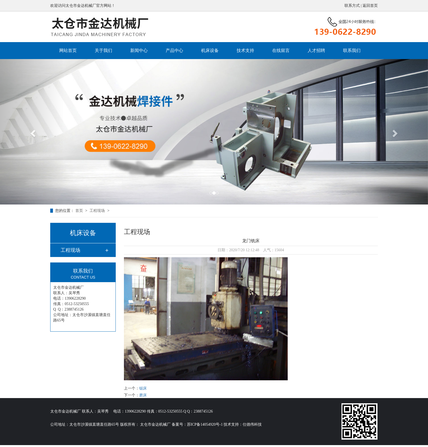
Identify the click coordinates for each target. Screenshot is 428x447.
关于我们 (103, 50)
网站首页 (68, 50)
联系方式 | (353, 6)
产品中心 (174, 50)
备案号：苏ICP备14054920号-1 (197, 424)
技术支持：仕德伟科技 (243, 424)
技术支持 (245, 50)
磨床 (143, 395)
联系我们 (352, 50)
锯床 (143, 388)
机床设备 (210, 50)
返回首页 (370, 6)
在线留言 (281, 50)
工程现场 (98, 211)
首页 (79, 211)
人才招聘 (316, 50)
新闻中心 (139, 50)
